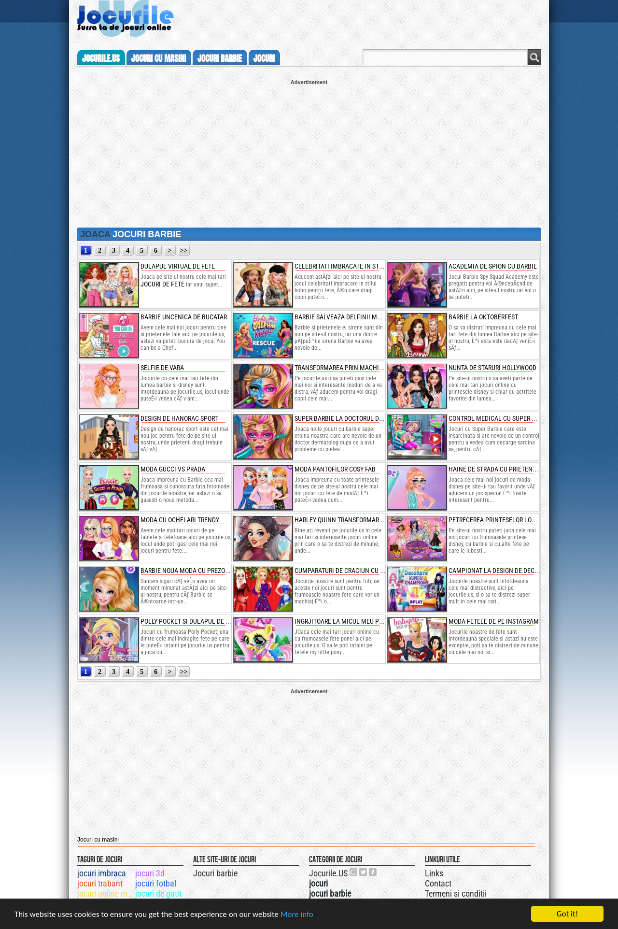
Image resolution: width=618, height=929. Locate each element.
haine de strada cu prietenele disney (506, 469)
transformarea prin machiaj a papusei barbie (366, 368)
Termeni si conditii (456, 893)
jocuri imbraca (101, 873)
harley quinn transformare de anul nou (358, 520)
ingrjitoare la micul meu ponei (344, 621)
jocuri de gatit (158, 893)
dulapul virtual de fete (177, 266)
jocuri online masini (105, 893)
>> (184, 250)
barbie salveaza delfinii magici (344, 317)
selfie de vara (162, 368)
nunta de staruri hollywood (492, 368)
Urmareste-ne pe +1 (354, 872)
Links (434, 873)
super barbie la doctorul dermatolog (354, 418)
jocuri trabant (100, 883)
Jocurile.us (101, 58)
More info (297, 914)
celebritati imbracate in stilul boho (352, 266)
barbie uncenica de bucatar (183, 317)
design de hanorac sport (179, 418)
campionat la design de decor (495, 570)
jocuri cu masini (158, 58)
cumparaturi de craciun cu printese (351, 570)
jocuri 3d (150, 873)
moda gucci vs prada (172, 469)
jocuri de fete (162, 284)
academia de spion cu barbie (493, 266)
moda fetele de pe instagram (494, 621)
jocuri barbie (219, 58)
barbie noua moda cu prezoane (188, 570)
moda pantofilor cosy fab (335, 469)
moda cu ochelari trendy (179, 520)
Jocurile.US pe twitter (363, 872)
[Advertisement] (309, 152)
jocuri (264, 58)
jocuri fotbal (155, 883)
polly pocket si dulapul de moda (191, 621)
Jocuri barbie (215, 873)
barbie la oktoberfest (483, 317)
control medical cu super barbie (500, 418)
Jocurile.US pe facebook (373, 872)
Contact (438, 883)
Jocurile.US (328, 873)
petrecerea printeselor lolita (496, 520)
